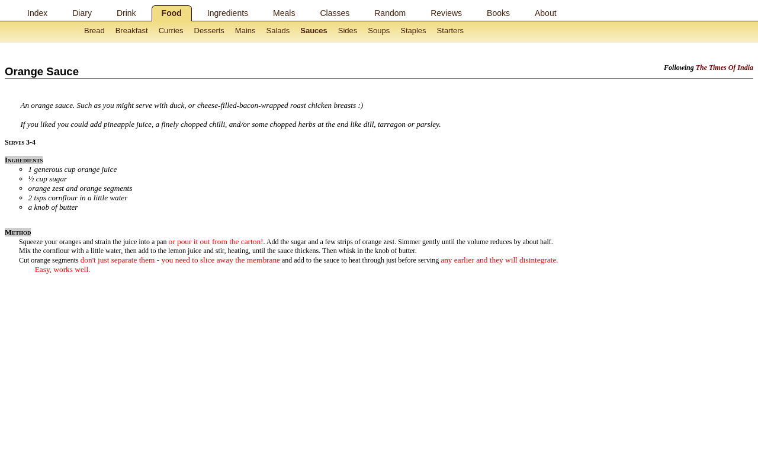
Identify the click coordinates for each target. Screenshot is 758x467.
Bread (94, 30)
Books (498, 13)
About (546, 13)
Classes (334, 13)
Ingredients (227, 13)
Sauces (313, 30)
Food (172, 13)
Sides (348, 30)
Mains (245, 30)
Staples (413, 30)
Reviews (446, 13)
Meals (284, 13)
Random (390, 13)
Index (37, 13)
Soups (379, 30)
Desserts (209, 30)
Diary (82, 13)
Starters (450, 30)
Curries (171, 30)
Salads (278, 30)
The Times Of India (724, 67)
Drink (126, 13)
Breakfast (131, 30)
